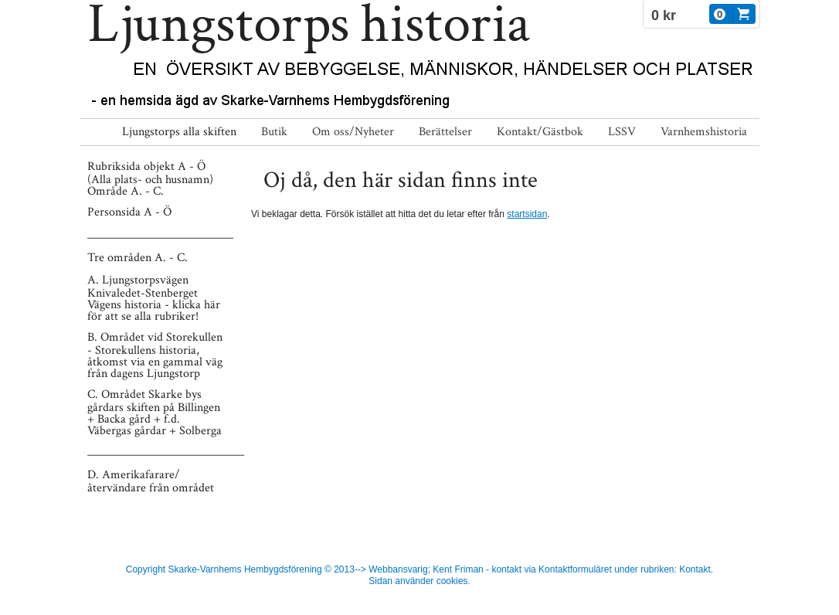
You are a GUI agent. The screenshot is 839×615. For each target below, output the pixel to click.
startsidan (527, 214)
